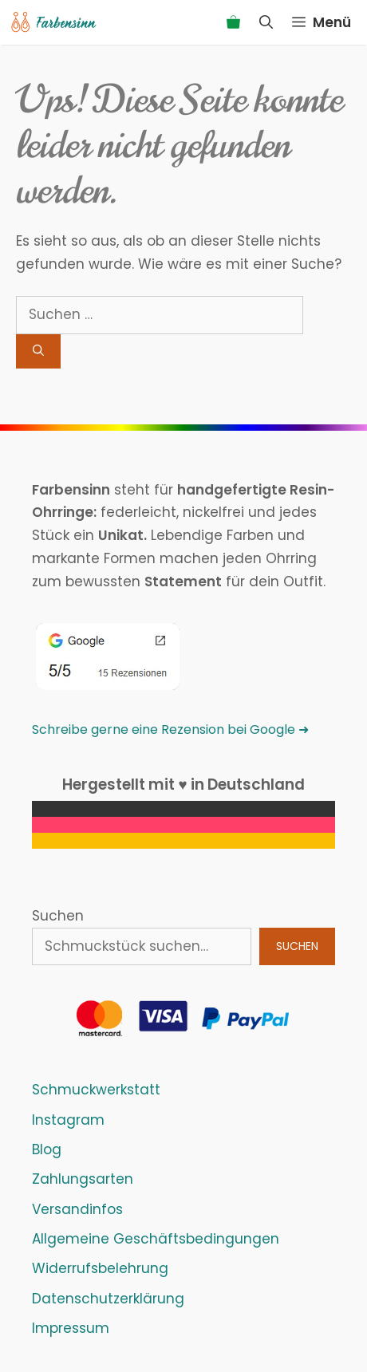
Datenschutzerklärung (108, 1298)
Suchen (58, 915)
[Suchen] (38, 351)
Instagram (68, 1120)
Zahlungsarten (82, 1179)
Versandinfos (77, 1209)
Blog (46, 1149)
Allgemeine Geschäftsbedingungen (155, 1238)
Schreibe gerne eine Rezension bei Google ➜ (170, 729)
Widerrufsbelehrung (100, 1268)
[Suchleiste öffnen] (266, 22)
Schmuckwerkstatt (96, 1089)
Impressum (70, 1328)
